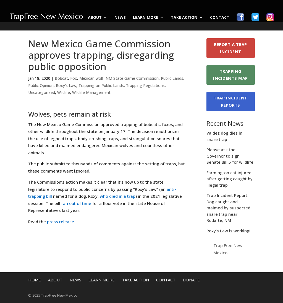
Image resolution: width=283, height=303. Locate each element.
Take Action (184, 18)
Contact (219, 18)
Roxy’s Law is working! (228, 230)
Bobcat (61, 78)
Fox (73, 78)
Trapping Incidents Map (230, 74)
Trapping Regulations (145, 85)
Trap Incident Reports (230, 101)
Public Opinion (41, 85)
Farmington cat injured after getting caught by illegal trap (229, 179)
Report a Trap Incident (230, 48)
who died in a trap (117, 196)
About (95, 18)
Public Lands (172, 78)
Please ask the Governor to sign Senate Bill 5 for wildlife (229, 156)
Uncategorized (41, 92)
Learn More (145, 18)
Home (34, 280)
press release (60, 221)
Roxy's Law (66, 85)
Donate (191, 280)
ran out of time (76, 203)
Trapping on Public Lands (101, 85)
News (120, 18)
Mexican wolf (91, 78)
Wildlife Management (91, 92)
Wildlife (63, 92)
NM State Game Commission (132, 78)
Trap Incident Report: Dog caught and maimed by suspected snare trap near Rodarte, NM (228, 207)
